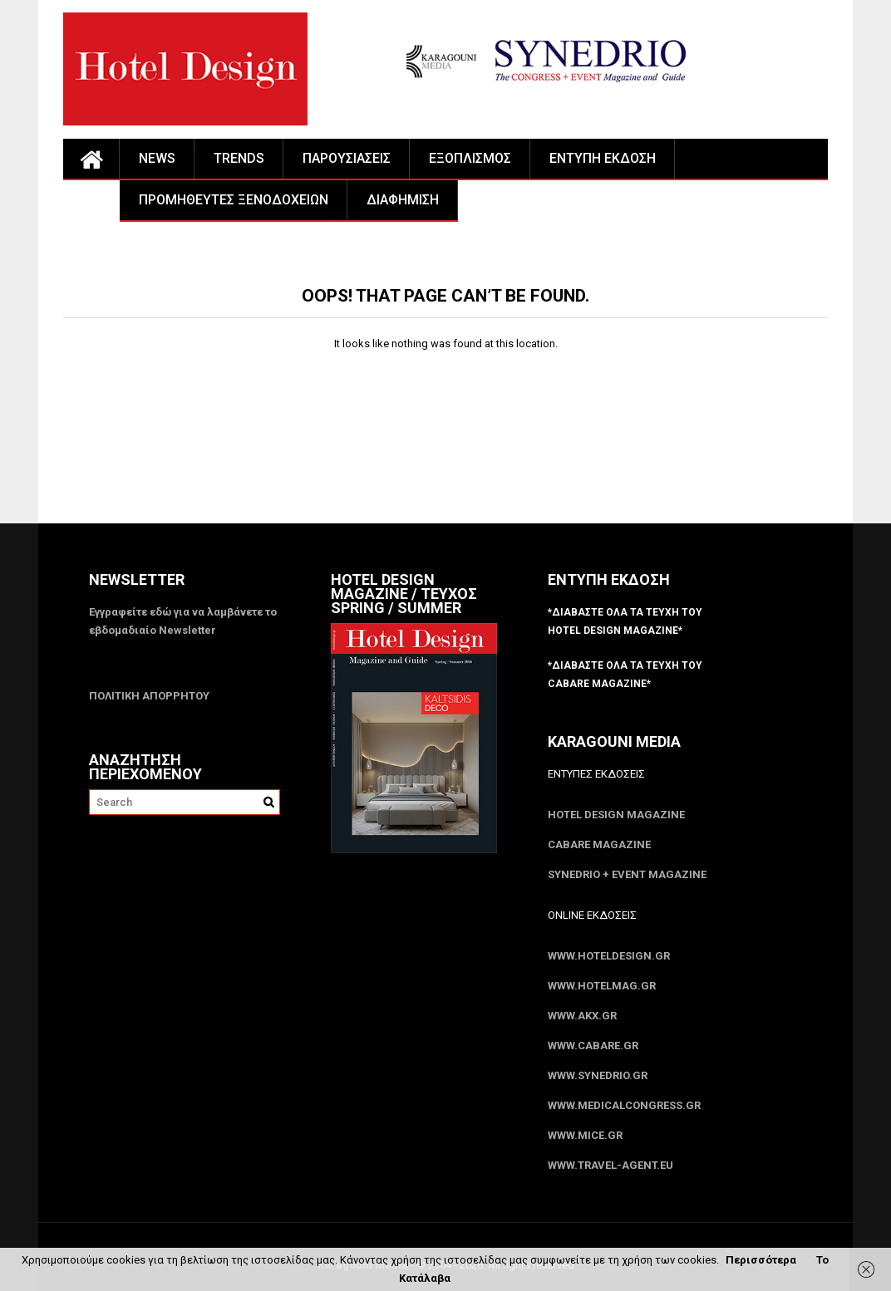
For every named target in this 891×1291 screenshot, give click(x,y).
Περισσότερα (761, 1260)
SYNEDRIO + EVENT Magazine (627, 874)
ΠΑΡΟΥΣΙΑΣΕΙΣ (347, 158)
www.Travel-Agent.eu (610, 1165)
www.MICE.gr (585, 1135)
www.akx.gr (582, 1015)
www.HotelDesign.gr (609, 956)
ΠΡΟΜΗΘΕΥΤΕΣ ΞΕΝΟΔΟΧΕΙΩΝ (233, 200)
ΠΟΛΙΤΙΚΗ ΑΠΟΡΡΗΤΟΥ (149, 696)
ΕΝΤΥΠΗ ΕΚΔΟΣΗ (602, 158)
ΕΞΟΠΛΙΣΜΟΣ (470, 158)
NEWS (157, 158)
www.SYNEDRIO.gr (597, 1075)
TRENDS (239, 158)
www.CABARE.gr (593, 1045)
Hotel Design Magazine (616, 814)
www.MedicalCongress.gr (624, 1105)
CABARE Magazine (599, 844)
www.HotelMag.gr (602, 985)
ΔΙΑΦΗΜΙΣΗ (403, 200)
